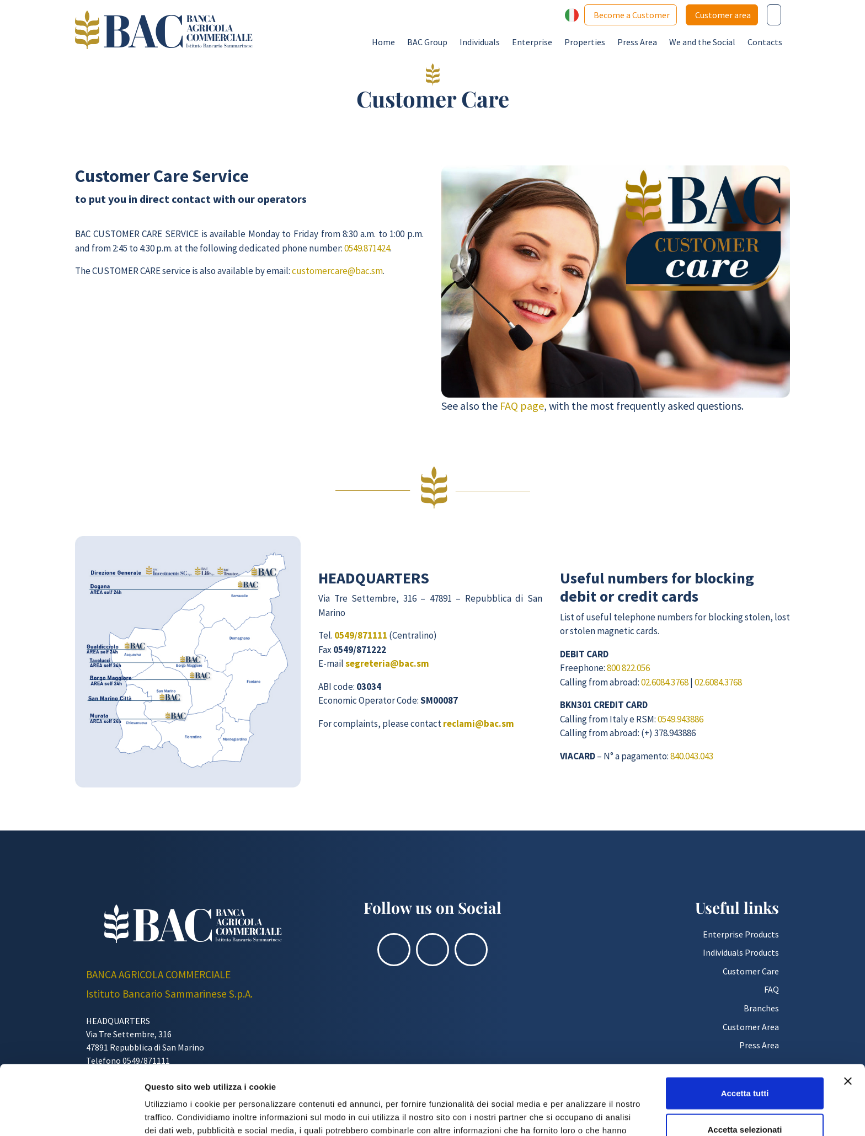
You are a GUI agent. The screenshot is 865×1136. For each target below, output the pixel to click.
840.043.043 (691, 756)
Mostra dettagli (580, 1114)
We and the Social (702, 41)
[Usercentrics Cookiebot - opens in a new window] (71, 1114)
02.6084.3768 (664, 682)
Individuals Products (741, 952)
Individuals (480, 41)
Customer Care (751, 971)
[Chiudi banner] (848, 1016)
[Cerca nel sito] (774, 14)
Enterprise (532, 41)
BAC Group (427, 41)
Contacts (764, 41)
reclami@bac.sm (478, 723)
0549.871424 (367, 248)
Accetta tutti (745, 1027)
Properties (584, 41)
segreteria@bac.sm (387, 663)
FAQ (771, 989)
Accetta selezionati (744, 1064)
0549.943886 (680, 719)
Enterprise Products (741, 934)
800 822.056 (628, 668)
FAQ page (522, 405)
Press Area (637, 41)
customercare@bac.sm (337, 271)
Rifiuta (745, 1100)
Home (383, 41)
